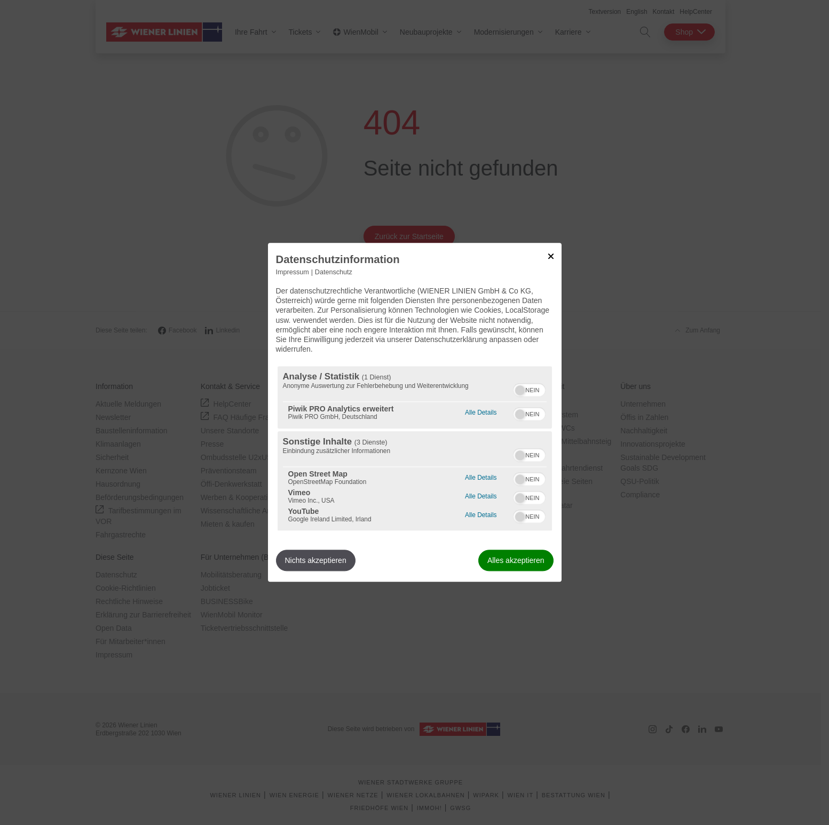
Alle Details (480, 412)
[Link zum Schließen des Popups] (551, 256)
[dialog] (415, 412)
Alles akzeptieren (515, 561)
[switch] (529, 389)
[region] (415, 449)
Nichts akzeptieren (315, 561)
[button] (520, 390)
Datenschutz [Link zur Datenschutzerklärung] (333, 272)
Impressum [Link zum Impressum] (292, 272)
